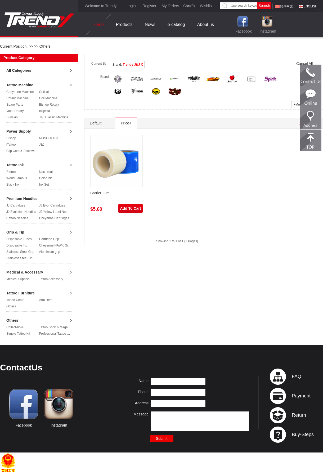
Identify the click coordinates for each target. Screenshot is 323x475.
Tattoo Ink (15, 165)
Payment (301, 395)
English (310, 6)
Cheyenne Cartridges (54, 218)
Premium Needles (22, 198)
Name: (144, 381)
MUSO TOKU (48, 138)
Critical (44, 92)
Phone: (144, 392)
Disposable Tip (16, 245)
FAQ (296, 376)
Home (98, 24)
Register (149, 6)
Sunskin (12, 117)
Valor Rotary (15, 111)
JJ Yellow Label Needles (56, 212)
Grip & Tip (15, 232)
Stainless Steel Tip (19, 258)
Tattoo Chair (15, 300)
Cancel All (304, 63)
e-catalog (176, 24)
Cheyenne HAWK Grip (55, 245)
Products (124, 24)
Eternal (11, 172)
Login (131, 6)
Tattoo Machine (19, 85)
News (150, 24)
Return (299, 415)
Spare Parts (14, 104)
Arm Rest (45, 300)
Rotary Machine (17, 98)
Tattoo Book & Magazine (56, 327)
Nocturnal (46, 172)
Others (44, 46)
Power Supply (18, 131)
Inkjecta (44, 111)
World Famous (16, 178)
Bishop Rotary (49, 104)
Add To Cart (130, 208)
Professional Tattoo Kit (55, 333)
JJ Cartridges (15, 205)
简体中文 (286, 6)
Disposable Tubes (19, 239)
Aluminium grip (49, 252)
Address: (142, 403)
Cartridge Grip (49, 239)
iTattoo (11, 144)
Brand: (128, 64)
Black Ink (12, 184)
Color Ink (45, 178)
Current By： (100, 63)
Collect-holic (15, 327)
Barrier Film (99, 193)
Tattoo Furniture (20, 293)
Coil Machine (48, 98)
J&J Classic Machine (54, 117)
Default (97, 123)
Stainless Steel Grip (20, 252)
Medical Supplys (17, 279)
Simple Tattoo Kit (18, 333)
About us (205, 24)
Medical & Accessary (24, 272)
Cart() (189, 6)
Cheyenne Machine (20, 92)
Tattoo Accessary (51, 279)
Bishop (11, 138)
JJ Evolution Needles (21, 212)
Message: (141, 414)
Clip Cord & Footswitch (22, 151)
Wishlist (206, 6)
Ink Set (44, 184)
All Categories (18, 70)
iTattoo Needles (17, 218)
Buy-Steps (303, 434)
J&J (41, 144)
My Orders (170, 6)
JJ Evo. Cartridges (52, 205)
